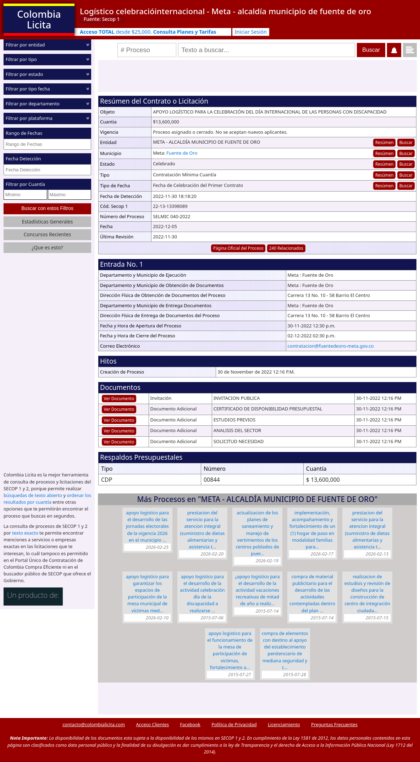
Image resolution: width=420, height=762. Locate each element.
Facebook (190, 724)
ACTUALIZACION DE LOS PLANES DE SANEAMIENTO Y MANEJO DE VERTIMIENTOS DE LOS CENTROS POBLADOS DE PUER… (257, 533)
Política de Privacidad (233, 724)
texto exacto (25, 533)
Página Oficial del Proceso (238, 248)
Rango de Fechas (24, 133)
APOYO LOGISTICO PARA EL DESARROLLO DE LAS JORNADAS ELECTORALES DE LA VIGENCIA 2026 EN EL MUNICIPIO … (147, 526)
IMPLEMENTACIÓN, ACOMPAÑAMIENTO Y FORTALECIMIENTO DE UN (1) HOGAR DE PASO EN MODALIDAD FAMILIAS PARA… (312, 529)
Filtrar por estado (24, 74)
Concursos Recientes (47, 234)
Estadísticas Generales (47, 221)
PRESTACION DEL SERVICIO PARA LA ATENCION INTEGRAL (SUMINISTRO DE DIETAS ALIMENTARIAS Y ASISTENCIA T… (202, 529)
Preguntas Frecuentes (334, 724)
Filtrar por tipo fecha (28, 88)
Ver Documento (119, 398)
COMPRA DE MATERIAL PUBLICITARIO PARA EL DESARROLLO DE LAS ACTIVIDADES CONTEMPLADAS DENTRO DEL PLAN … (312, 593)
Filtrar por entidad (25, 45)
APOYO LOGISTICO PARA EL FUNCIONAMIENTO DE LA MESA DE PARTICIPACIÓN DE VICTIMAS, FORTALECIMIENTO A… (230, 650)
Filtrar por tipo (21, 59)
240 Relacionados (286, 248)
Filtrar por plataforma (29, 118)
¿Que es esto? (47, 247)
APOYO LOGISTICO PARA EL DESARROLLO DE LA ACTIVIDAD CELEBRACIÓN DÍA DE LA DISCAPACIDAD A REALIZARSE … (202, 593)
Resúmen (384, 142)
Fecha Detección (23, 158)
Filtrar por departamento (33, 103)
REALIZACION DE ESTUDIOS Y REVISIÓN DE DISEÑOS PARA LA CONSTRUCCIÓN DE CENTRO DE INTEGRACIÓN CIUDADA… (367, 593)
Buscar (406, 142)
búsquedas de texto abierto (33, 495)
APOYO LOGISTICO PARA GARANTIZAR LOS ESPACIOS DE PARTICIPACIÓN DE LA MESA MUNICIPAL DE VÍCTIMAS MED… (147, 593)
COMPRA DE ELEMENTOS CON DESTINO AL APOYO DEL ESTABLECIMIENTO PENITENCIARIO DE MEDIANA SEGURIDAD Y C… (285, 650)
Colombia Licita (39, 19)
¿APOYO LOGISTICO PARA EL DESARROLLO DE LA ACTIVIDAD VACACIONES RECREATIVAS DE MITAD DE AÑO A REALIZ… (257, 590)
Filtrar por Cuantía (25, 184)
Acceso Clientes (152, 724)
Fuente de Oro (181, 153)
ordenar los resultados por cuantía (47, 498)
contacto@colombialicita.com (93, 724)
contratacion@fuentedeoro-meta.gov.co (331, 346)
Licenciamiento (284, 724)
